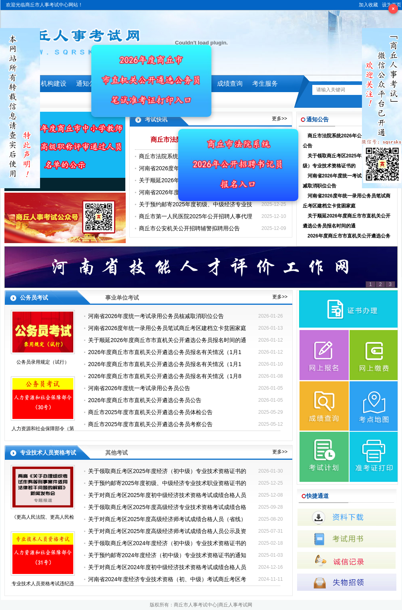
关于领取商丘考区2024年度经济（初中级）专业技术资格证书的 (167, 543)
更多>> (279, 118)
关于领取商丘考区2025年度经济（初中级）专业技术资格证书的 (346, 161)
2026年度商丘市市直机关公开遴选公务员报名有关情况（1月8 (164, 376)
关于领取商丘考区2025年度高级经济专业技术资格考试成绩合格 (167, 507)
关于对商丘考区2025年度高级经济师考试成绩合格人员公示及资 (167, 531)
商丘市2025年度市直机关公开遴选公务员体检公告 (150, 412)
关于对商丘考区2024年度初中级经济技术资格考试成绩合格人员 (167, 567)
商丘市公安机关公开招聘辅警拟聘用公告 (189, 228)
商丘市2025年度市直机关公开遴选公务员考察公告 (150, 424)
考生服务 (265, 83)
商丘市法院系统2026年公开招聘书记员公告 (346, 141)
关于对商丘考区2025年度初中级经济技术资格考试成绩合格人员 (167, 495)
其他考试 (116, 452)
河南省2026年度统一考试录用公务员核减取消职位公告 (346, 181)
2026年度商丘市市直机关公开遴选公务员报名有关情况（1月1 (346, 241)
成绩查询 (230, 83)
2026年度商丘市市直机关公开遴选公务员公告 (144, 400)
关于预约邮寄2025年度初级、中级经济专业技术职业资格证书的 (167, 483)
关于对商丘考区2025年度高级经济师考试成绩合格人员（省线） (167, 519)
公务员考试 (34, 297)
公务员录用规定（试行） (42, 362)
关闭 (23, 184)
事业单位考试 (122, 297)
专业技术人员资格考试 (48, 452)
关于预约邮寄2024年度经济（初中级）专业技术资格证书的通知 (167, 555)
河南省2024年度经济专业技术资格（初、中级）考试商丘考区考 (167, 579)
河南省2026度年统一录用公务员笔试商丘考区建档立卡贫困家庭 (346, 201)
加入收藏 (368, 5)
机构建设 (53, 83)
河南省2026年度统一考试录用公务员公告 (139, 388)
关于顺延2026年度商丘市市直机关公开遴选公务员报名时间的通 (346, 221)
